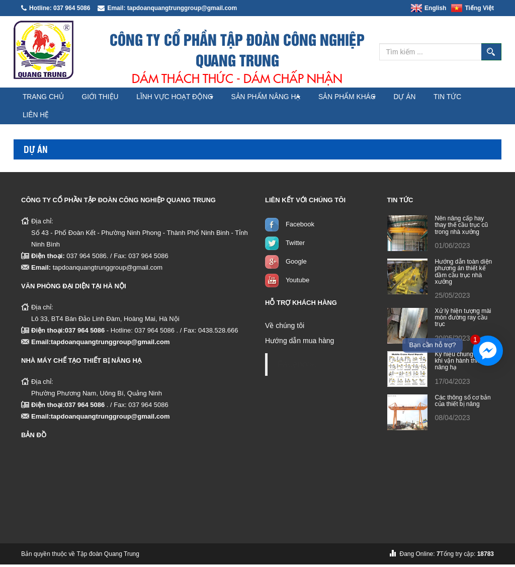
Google (296, 264)
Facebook (300, 226)
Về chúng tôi (284, 328)
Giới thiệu (113, 98)
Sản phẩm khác (379, 98)
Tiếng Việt (472, 8)
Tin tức (41, 117)
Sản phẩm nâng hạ (290, 98)
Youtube (297, 282)
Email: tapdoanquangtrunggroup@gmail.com (167, 8)
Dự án (444, 98)
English (428, 8)
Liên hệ (94, 117)
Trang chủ (47, 98)
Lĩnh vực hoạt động (194, 98)
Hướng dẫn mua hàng (299, 343)
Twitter (295, 245)
